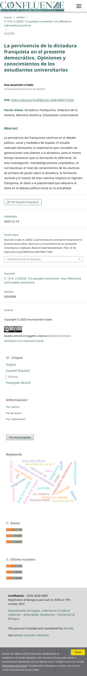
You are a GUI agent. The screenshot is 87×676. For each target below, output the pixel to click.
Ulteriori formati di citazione (24, 259)
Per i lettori (12, 407)
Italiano (13, 377)
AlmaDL (68, 628)
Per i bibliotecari (15, 419)
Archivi (21, 17)
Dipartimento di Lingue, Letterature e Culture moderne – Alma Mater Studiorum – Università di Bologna (41, 615)
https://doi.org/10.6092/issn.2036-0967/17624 (42, 100)
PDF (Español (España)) (24, 202)
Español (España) (18, 370)
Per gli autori (13, 413)
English (11, 364)
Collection (31, 635)
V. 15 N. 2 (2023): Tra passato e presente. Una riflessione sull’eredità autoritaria (37, 23)
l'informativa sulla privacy (14, 666)
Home (8, 17)
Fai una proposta (20, 437)
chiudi (78, 652)
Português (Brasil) (18, 383)
